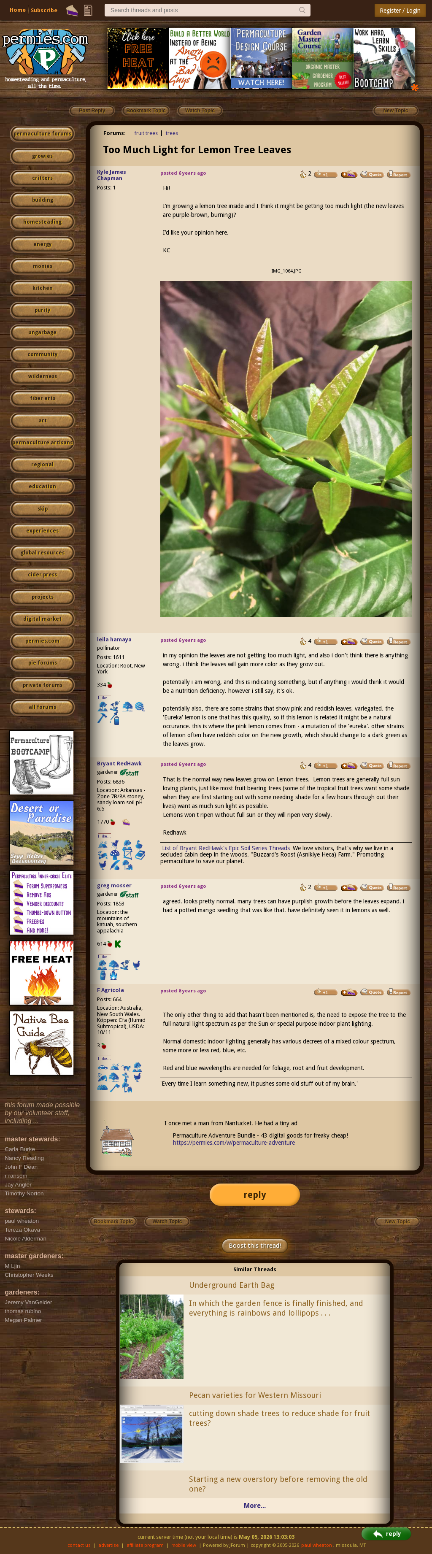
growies (42, 156)
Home (18, 10)
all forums (42, 707)
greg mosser (114, 885)
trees (172, 133)
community (42, 354)
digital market (42, 619)
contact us (79, 1545)
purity (42, 310)
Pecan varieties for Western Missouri (255, 1395)
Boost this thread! (255, 1245)
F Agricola (110, 990)
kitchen (42, 288)
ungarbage (42, 332)
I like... (104, 697)
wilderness (42, 376)
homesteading (42, 222)
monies (42, 266)
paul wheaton (316, 1545)
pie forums (42, 663)
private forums (42, 685)
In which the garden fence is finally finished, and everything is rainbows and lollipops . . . (276, 1308)
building (42, 200)
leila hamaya (114, 639)
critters (42, 178)
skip (43, 509)
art (42, 421)
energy (42, 244)
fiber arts (42, 398)
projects (43, 597)
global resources (43, 553)
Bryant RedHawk (119, 763)
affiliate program (145, 1545)
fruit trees (146, 133)
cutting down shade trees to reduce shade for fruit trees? (279, 1418)
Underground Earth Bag (231, 1285)
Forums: (114, 133)
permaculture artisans (42, 443)
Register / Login (400, 10)
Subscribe (44, 10)
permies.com (42, 641)
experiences (42, 531)
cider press (42, 575)
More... (255, 1506)
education (42, 486)
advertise (108, 1545)
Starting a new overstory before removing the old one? (278, 1484)
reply (254, 1194)
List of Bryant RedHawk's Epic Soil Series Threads (226, 848)
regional (42, 465)
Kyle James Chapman (111, 175)
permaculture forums (42, 134)
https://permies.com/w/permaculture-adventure (234, 1143)
